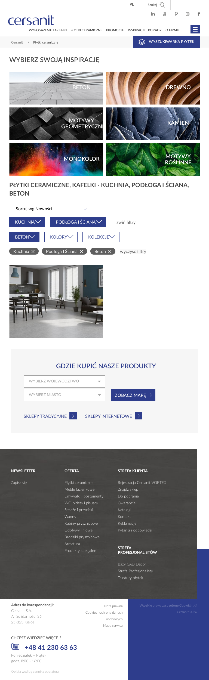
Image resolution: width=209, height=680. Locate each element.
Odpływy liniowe (78, 530)
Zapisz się (19, 483)
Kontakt (124, 517)
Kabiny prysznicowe (81, 524)
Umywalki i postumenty (83, 496)
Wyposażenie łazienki (48, 30)
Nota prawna (113, 606)
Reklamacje (127, 524)
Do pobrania (128, 496)
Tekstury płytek (130, 578)
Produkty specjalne (80, 551)
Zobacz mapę (130, 395)
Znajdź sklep (128, 490)
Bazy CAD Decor (132, 564)
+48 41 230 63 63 (44, 647)
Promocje (115, 30)
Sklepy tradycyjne (45, 416)
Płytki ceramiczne (86, 30)
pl (132, 5)
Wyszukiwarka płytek (166, 42)
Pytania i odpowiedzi (135, 530)
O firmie (172, 30)
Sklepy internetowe (108, 416)
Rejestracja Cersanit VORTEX (142, 483)
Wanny (70, 517)
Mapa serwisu (113, 625)
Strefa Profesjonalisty (135, 571)
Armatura (72, 544)
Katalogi (124, 510)
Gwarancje (127, 503)
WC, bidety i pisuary (81, 503)
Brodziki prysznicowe (82, 537)
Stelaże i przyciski (78, 510)
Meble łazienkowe (79, 490)
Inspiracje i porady (145, 30)
